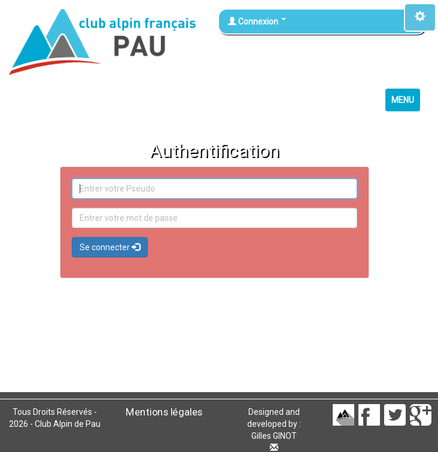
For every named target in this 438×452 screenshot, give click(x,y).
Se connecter (110, 247)
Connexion (257, 21)
